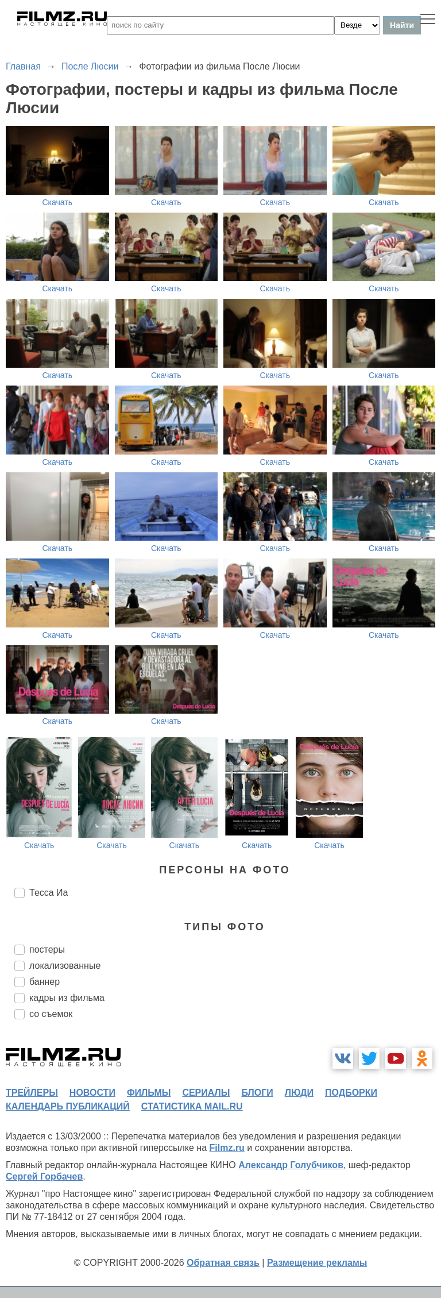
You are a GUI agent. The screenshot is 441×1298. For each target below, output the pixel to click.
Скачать (57, 202)
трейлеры (32, 1092)
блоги (257, 1092)
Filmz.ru (227, 1148)
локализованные (64, 965)
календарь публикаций (68, 1106)
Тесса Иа (48, 893)
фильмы (149, 1092)
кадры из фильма (67, 998)
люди (299, 1092)
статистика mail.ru (192, 1106)
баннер (44, 982)
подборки (351, 1092)
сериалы (206, 1092)
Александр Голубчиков (290, 1165)
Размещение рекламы (317, 1263)
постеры (47, 949)
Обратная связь (223, 1263)
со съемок (50, 1014)
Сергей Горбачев (44, 1176)
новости (92, 1092)
